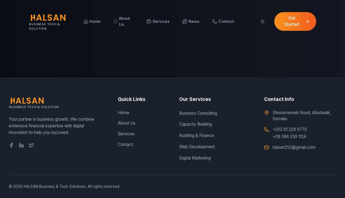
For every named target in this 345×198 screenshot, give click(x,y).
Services (126, 133)
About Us (126, 123)
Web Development (197, 146)
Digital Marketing (195, 158)
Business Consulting (198, 113)
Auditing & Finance (196, 135)
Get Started (297, 21)
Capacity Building (195, 124)
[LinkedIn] (21, 145)
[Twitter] (31, 145)
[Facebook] (11, 145)
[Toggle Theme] (262, 21)
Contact (125, 144)
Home (123, 112)
